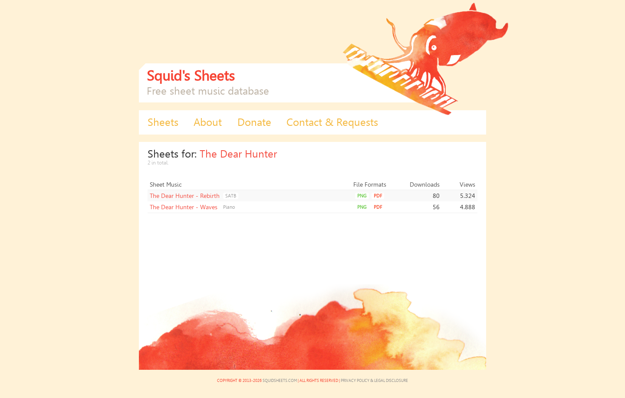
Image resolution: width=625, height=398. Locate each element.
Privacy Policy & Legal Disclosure (374, 380)
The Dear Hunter (238, 154)
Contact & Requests (332, 122)
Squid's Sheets (191, 76)
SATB (230, 196)
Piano (229, 207)
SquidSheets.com (280, 380)
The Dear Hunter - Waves (183, 207)
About (208, 122)
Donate (254, 122)
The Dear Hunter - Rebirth (185, 195)
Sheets (163, 122)
